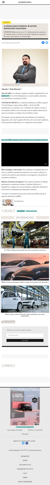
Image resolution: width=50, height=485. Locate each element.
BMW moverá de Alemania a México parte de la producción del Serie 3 (25, 282)
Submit (25, 340)
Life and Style (25, 465)
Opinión (6, 22)
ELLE (25, 473)
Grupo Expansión (25, 482)
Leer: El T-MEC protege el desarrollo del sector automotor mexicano (24, 140)
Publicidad (25, 434)
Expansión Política (25, 469)
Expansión (25, 456)
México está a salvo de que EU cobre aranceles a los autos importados (25, 315)
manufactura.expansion (26, 443)
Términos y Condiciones (35, 430)
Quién (25, 460)
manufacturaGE (23, 443)
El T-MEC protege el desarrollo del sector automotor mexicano (25, 250)
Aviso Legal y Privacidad (14, 430)
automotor (21, 211)
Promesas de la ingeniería (25, 427)
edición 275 (5, 96)
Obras (25, 477)
